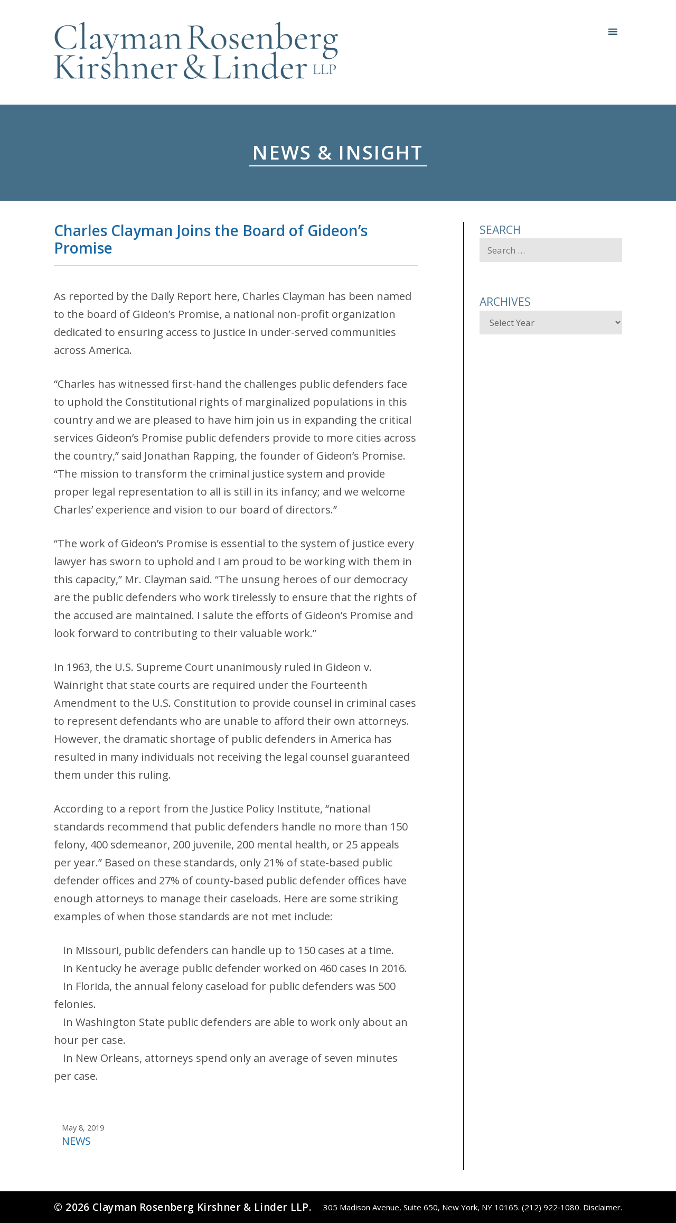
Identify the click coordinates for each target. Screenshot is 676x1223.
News (76, 1141)
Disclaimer (602, 1207)
